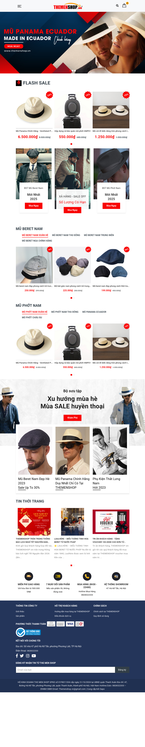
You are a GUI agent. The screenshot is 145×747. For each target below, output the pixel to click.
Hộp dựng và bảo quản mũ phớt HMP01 (72, 131)
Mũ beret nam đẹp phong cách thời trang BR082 (115, 278)
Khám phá (72, 409)
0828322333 (33, 646)
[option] (72, 42)
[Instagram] (27, 651)
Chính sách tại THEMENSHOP (108, 603)
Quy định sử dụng (102, 608)
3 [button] (75, 70)
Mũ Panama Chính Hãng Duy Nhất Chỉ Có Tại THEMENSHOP (72, 475)
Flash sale (33, 83)
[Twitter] (22, 651)
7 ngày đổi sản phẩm (58, 576)
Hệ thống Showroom (116, 576)
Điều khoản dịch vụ (64, 611)
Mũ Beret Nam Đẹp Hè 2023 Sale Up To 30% (34, 475)
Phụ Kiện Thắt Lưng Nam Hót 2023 (106, 475)
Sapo (102, 685)
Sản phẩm (21, 608)
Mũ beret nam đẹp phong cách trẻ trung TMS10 (37, 278)
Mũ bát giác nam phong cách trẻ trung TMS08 (75, 278)
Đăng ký (122, 665)
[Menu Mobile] (19, 5)
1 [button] (70, 70)
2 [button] (72, 70)
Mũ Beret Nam (32, 220)
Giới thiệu (20, 603)
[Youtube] (34, 651)
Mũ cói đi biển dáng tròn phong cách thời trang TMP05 (118, 131)
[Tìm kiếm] (117, 6)
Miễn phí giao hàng (29, 576)
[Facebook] (17, 651)
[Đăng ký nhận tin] (72, 665)
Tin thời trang (33, 493)
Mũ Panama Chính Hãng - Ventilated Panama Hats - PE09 (42, 131)
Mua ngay (34, 205)
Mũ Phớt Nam (31, 297)
